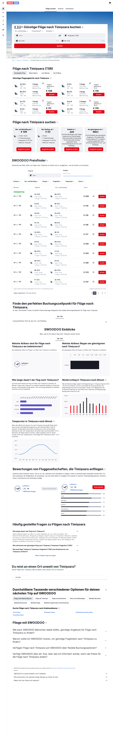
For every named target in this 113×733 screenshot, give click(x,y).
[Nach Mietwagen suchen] (3, 16)
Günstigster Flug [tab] (19, 73)
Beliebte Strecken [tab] (95, 598)
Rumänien (25, 60)
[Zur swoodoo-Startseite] (13, 3)
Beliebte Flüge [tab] (35, 603)
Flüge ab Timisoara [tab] (41, 598)
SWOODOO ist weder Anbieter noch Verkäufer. (61, 674)
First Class (16, 612)
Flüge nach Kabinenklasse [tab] (23, 598)
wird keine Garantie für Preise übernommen (63, 668)
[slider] (92, 176)
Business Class (49, 612)
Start (13, 60)
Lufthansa (25, 486)
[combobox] (50, 31)
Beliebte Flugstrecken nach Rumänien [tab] (56, 603)
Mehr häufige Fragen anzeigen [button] (45, 555)
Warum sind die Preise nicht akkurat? (61, 680)
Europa (19, 60)
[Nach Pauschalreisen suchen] (3, 20)
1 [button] (94, 293)
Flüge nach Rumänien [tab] (59, 598)
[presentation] (82, 27)
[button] (3, 3)
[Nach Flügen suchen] (3, 9)
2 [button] (98, 293)
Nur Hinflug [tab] (57, 73)
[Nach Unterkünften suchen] (3, 12)
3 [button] (102, 293)
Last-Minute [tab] (45, 73)
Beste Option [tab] (33, 73)
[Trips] (3, 30)
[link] (23, 149)
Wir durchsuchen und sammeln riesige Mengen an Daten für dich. (61, 677)
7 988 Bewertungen (29, 491)
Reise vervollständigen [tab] (77, 598)
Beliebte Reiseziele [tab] (20, 603)
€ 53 (17, 27)
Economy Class (18, 615)
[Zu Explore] (3, 24)
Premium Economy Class (84, 612)
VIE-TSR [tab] (60, 316)
